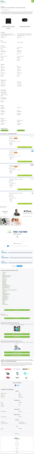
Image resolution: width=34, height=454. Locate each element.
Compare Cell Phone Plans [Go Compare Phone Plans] (17, 334)
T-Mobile (20, 394)
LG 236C (3, 292)
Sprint (2, 394)
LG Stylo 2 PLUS (4, 295)
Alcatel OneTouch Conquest (6, 287)
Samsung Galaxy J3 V (5, 296)
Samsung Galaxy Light (5, 286)
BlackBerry (20, 402)
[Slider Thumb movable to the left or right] (7, 253)
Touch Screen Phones (4, 423)
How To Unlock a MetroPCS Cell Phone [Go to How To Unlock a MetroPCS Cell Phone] (5, 225)
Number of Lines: (17, 243)
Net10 (20, 395)
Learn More (17, 309)
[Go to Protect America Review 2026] (5, 212)
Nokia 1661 (3, 277)
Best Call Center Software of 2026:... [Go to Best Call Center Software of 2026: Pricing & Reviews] (16, 225)
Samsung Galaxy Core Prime (6, 285)
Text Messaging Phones (22, 423)
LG (19, 403)
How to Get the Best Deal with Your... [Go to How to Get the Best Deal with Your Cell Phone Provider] (16, 216)
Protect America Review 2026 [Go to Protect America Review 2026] (4, 216)
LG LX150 (3, 274)
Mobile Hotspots (3, 411)
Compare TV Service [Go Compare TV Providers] (17, 352)
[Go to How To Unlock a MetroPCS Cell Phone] (5, 221)
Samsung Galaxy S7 (5, 304)
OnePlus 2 (3, 303)
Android (2, 428)
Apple (2, 402)
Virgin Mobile (3, 395)
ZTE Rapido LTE (4, 281)
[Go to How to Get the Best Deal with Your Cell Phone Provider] (16, 212)
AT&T (19, 393)
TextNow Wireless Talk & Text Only (14, 165)
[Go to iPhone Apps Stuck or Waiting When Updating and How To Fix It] (27, 212)
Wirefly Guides (17, 433)
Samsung (2, 406)
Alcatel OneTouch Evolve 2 (6, 294)
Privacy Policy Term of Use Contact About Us (17, 446)
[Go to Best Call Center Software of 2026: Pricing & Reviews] (16, 221)
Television (20, 416)
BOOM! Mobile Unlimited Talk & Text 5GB (15, 193)
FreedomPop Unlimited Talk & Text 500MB (16, 179)
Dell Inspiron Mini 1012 (5, 298)
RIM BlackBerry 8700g (5, 293)
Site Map (17, 450)
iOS (1, 429)
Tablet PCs (20, 411)
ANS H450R (4, 283)
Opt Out (17, 452)
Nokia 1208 (3, 282)
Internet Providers (4, 416)
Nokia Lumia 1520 (4, 297)
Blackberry (20, 428)
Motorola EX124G (4, 284)
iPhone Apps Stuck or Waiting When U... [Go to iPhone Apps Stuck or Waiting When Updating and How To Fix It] (27, 216)
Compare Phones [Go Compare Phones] (17, 336)
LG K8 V (3, 273)
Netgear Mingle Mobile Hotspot (6, 275)
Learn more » (3, 37)
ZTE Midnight (4, 272)
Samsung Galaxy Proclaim (6, 276)
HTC (1, 403)
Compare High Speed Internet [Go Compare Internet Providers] (17, 355)
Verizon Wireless (3, 393)
